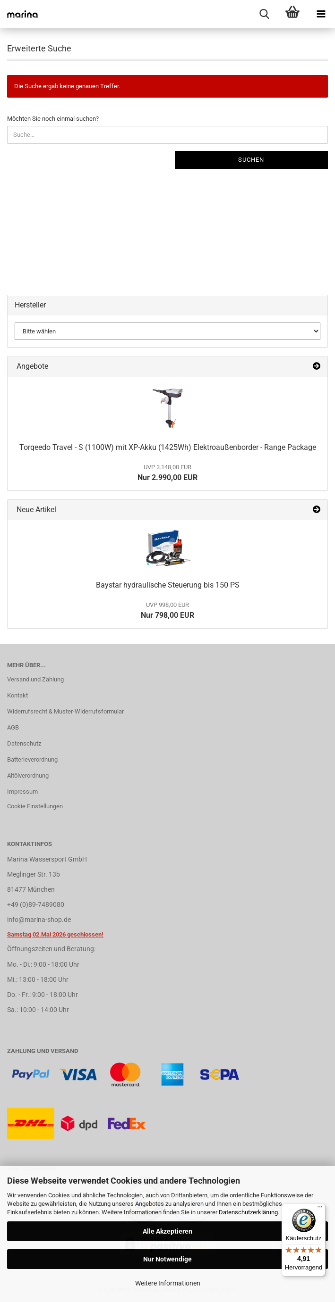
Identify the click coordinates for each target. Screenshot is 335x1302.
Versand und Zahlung (35, 679)
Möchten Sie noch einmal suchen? (53, 118)
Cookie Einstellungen (35, 806)
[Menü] (320, 1209)
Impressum (22, 791)
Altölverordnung (28, 775)
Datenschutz (24, 743)
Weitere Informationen (167, 1283)
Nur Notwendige (167, 1259)
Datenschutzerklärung (248, 1212)
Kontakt (17, 695)
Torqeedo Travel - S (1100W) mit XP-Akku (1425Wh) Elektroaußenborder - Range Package (167, 447)
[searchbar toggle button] (264, 14)
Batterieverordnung (32, 759)
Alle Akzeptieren (167, 1231)
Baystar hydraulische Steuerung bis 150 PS (168, 585)
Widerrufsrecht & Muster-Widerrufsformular (65, 711)
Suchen (251, 159)
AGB (13, 727)
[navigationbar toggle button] (321, 14)
